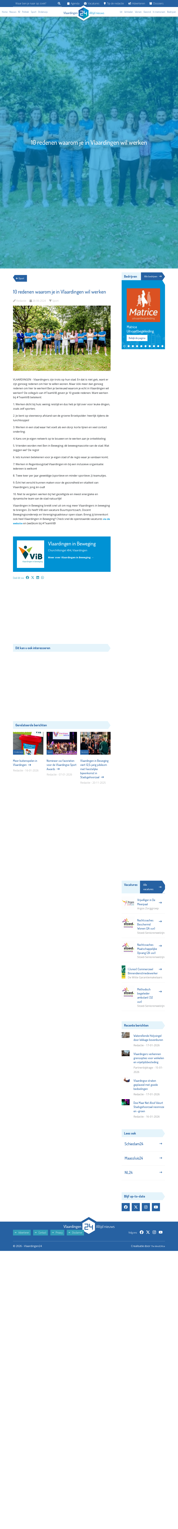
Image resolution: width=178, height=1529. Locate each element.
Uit (121, 11)
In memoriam (159, 11)
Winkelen (128, 11)
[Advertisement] (62, 613)
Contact (40, 1238)
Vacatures (91, 3)
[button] (124, 346)
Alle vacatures (152, 887)
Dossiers (156, 3)
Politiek (25, 11)
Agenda (73, 3)
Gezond (147, 11)
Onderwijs (43, 11)
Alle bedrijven (152, 276)
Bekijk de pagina (137, 338)
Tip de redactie (114, 3)
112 (19, 11)
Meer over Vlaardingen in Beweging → (73, 557)
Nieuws (12, 11)
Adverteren (136, 3)
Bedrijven (171, 11)
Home (4, 11)
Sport (33, 11)
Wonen (138, 11)
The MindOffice (155, 1252)
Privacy (57, 1238)
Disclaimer (75, 1238)
